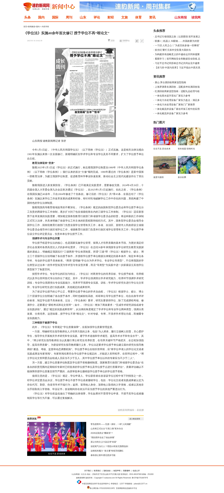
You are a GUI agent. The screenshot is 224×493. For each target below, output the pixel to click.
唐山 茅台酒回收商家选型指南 (170, 82)
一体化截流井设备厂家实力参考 (171, 113)
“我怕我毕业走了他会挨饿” (103, 437)
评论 (97, 17)
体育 (138, 17)
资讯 (152, 17)
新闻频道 (31, 27)
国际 (55, 17)
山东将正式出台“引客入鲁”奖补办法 (107, 428)
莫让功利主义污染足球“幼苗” (104, 442)
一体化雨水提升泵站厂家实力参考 (172, 95)
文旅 (124, 17)
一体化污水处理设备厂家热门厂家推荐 (175, 104)
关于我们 (87, 471)
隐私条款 (107, 471)
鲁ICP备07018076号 (140, 478)
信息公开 (136, 471)
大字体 (142, 41)
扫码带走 (126, 41)
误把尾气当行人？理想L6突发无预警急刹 (109, 446)
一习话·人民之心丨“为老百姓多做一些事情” (177, 45)
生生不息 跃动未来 (56, 454)
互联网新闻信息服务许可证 (126, 488)
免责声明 (116, 471)
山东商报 (180, 17)
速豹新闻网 (80, 478)
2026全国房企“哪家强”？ (102, 433)
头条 (27, 17)
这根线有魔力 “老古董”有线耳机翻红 (107, 451)
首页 (25, 27)
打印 (113, 41)
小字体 (137, 41)
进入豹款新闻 (134, 419)
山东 (83, 17)
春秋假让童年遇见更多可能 (103, 455)
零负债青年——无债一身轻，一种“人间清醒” (111, 424)
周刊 (69, 17)
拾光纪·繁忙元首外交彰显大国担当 (173, 50)
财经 (110, 17)
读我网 (196, 17)
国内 (41, 17)
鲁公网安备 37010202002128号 (102, 488)
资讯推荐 (159, 76)
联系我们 (97, 471)
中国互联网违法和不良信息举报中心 (96, 484)
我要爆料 (126, 471)
